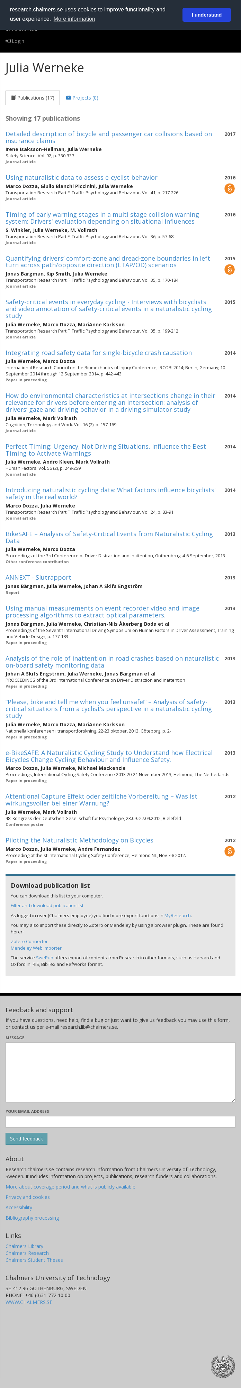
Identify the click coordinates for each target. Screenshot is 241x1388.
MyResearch (177, 915)
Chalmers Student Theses (34, 1260)
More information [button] (74, 19)
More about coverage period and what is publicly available (70, 1186)
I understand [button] (207, 15)
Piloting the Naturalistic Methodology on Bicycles (79, 840)
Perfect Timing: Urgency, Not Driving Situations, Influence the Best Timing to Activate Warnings (106, 449)
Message (15, 1037)
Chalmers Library (24, 1246)
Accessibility (19, 1207)
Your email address (27, 1111)
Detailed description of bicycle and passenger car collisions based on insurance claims (109, 137)
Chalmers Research (27, 1253)
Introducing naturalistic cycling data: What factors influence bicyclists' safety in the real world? (111, 493)
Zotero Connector (29, 941)
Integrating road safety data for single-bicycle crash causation (99, 352)
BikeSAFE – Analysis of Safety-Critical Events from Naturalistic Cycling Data (109, 537)
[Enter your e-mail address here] (120, 1122)
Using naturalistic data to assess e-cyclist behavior (82, 177)
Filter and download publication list (47, 905)
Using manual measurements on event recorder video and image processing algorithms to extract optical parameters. (102, 611)
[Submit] (26, 1139)
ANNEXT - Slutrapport (38, 577)
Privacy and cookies (28, 1197)
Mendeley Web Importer (36, 948)
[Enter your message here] (120, 1072)
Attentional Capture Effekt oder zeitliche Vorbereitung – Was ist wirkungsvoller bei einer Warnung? (101, 799)
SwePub (44, 957)
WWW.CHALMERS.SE (29, 1302)
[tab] (33, 98)
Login (15, 41)
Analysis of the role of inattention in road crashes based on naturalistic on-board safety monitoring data (112, 661)
